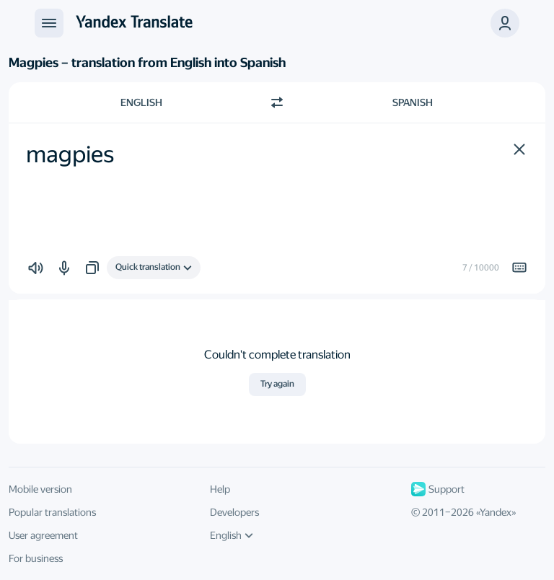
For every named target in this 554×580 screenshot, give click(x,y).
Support (438, 489)
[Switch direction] (277, 102)
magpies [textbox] (70, 154)
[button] (519, 149)
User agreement (43, 535)
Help (220, 489)
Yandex (495, 512)
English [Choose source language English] (141, 102)
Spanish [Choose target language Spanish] (412, 102)
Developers (234, 512)
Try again (277, 384)
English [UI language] (231, 535)
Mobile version (40, 489)
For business (36, 558)
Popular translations (52, 512)
